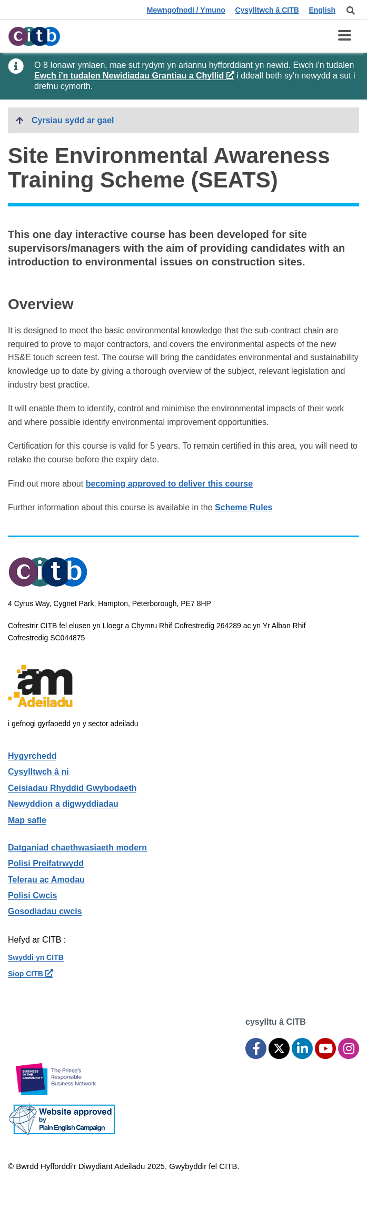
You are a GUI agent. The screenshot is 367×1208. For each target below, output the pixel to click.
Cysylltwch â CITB (267, 10)
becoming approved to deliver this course (169, 483)
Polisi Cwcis (32, 895)
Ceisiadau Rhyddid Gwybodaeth (72, 788)
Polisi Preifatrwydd (46, 863)
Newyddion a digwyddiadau (63, 803)
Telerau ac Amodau (46, 879)
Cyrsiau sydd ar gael (73, 120)
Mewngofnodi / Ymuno (186, 10)
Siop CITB (30, 973)
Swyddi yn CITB (36, 957)
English (322, 10)
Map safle (27, 820)
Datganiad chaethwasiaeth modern (77, 847)
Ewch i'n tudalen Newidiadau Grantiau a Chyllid (134, 75)
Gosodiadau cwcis (45, 911)
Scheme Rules (243, 507)
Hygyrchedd (32, 755)
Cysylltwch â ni (38, 771)
